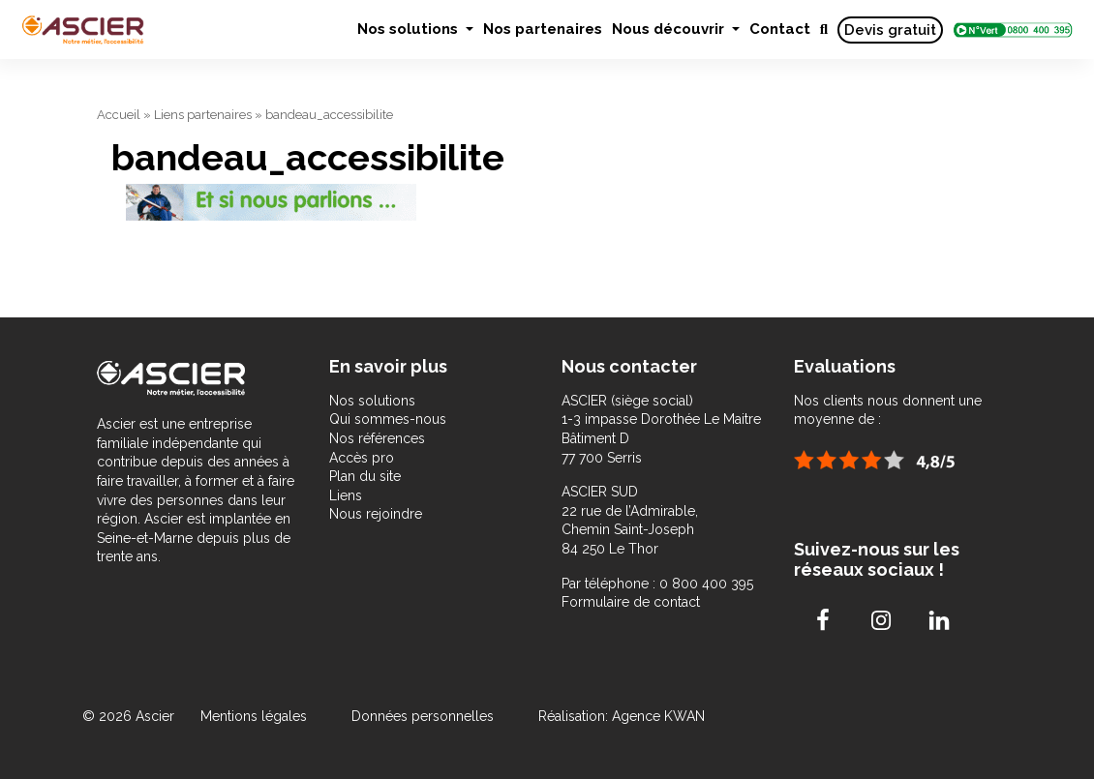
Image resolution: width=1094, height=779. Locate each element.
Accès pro (361, 457)
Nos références (377, 438)
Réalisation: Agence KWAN (621, 716)
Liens (345, 495)
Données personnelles (422, 716)
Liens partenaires (203, 114)
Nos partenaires (542, 29)
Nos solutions (409, 29)
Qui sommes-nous (387, 419)
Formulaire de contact (631, 602)
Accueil (118, 114)
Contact (779, 29)
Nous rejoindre (375, 514)
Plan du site (365, 476)
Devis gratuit (890, 30)
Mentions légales (255, 716)
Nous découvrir (670, 29)
